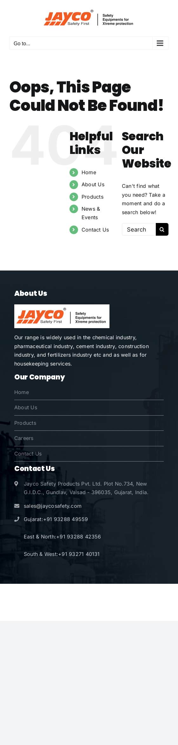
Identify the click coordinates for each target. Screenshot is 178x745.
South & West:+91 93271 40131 (62, 554)
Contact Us (95, 229)
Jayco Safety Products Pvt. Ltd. (85, 593)
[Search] (162, 229)
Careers (24, 438)
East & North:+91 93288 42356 (62, 536)
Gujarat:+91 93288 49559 (56, 519)
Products (92, 197)
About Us (93, 184)
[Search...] (139, 229)
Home (89, 172)
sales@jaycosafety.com (53, 506)
